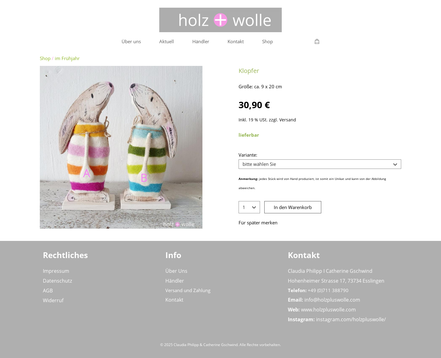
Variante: (248, 155)
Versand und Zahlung (187, 290)
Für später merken (258, 222)
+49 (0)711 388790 (328, 290)
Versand (287, 120)
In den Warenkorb (293, 207)
